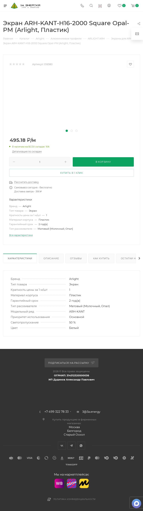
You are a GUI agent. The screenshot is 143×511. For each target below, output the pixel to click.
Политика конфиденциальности (74, 499)
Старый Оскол (74, 434)
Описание (51, 258)
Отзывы (76, 258)
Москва (74, 427)
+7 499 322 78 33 (56, 411)
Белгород (74, 431)
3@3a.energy (91, 411)
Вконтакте (62, 446)
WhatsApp (81, 446)
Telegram (71, 446)
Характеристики (20, 258)
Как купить (101, 258)
